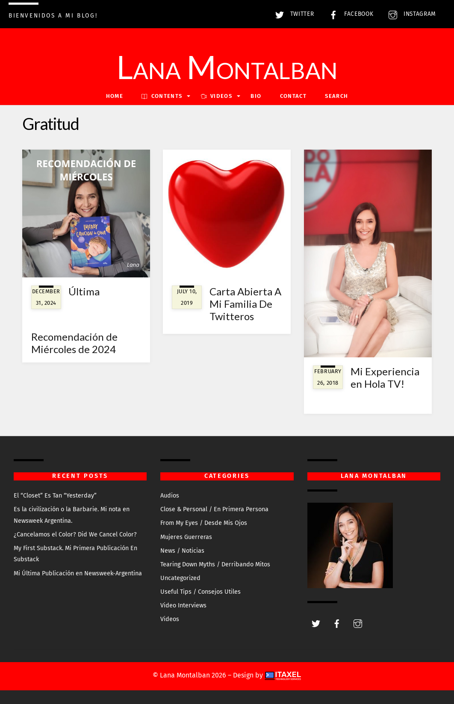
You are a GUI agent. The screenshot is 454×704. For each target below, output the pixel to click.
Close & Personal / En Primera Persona (214, 509)
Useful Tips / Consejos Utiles (200, 591)
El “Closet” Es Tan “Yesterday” (55, 495)
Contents (162, 96)
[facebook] (336, 623)
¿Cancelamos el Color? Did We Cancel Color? (75, 534)
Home (114, 96)
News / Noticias (182, 550)
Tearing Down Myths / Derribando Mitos (215, 564)
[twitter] (315, 623)
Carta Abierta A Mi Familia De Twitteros (245, 303)
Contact (293, 96)
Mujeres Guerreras (186, 537)
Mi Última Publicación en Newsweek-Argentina (78, 573)
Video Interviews (183, 605)
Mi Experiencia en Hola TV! (385, 377)
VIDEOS (216, 96)
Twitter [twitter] (292, 14)
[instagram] (357, 623)
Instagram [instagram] (410, 14)
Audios (169, 495)
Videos (169, 619)
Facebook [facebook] (349, 14)
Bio (256, 96)
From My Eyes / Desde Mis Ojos (203, 523)
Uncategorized (180, 578)
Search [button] (336, 96)
